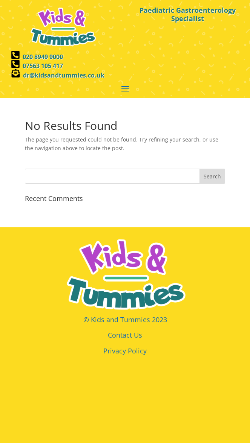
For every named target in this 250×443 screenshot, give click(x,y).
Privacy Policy (125, 350)
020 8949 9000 (43, 57)
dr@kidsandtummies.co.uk (63, 75)
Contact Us (125, 334)
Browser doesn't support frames (125, 395)
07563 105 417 (43, 66)
